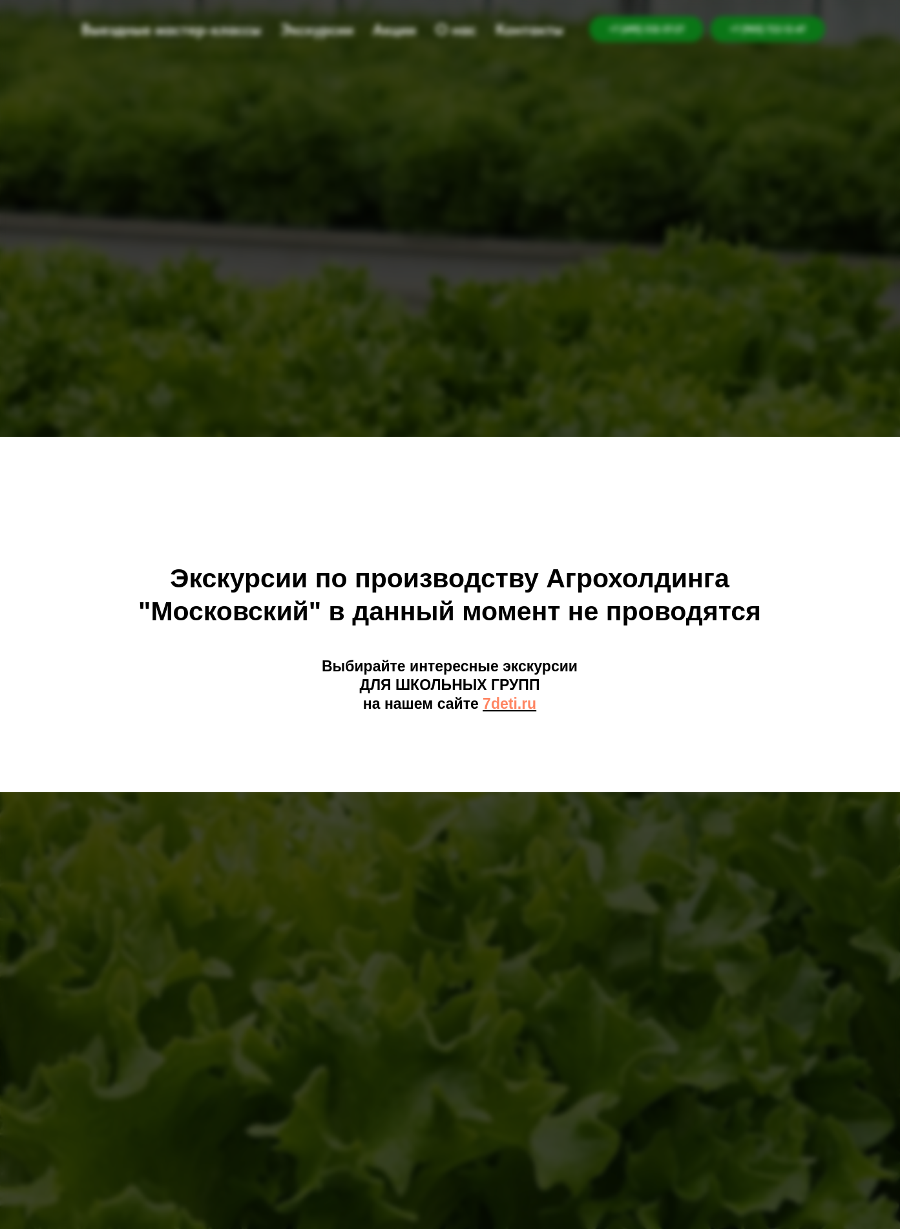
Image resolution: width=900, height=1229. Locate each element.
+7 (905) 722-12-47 (767, 29)
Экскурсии (316, 29)
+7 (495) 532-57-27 (646, 29)
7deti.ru (509, 703)
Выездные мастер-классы (171, 29)
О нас (455, 29)
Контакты (529, 29)
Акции (394, 29)
